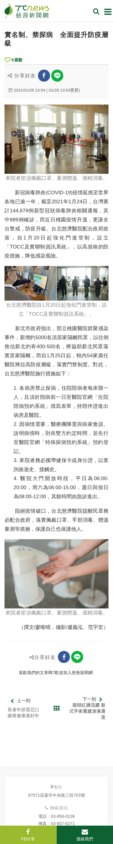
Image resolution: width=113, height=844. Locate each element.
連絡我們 (84, 835)
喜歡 (14, 60)
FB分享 (28, 835)
